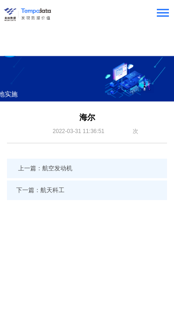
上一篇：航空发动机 (45, 168)
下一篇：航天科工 (40, 190)
